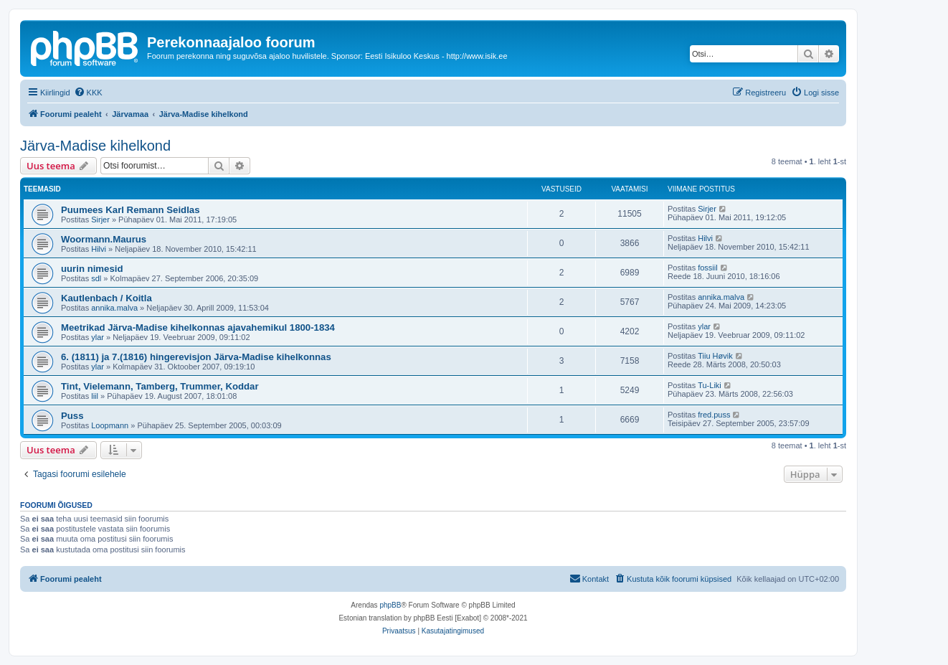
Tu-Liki (709, 385)
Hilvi (98, 249)
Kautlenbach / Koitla (106, 298)
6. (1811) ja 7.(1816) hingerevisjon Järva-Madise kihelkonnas (196, 357)
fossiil (708, 267)
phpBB (390, 605)
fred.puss (714, 414)
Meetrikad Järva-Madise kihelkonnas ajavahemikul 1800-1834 (198, 327)
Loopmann (109, 425)
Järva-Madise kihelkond (95, 146)
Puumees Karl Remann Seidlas (130, 209)
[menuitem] (88, 92)
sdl (96, 278)
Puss (72, 415)
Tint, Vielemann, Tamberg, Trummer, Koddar (160, 386)
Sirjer (100, 219)
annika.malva (114, 307)
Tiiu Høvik (715, 356)
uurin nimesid (92, 268)
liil (94, 396)
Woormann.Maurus (103, 239)
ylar (97, 337)
